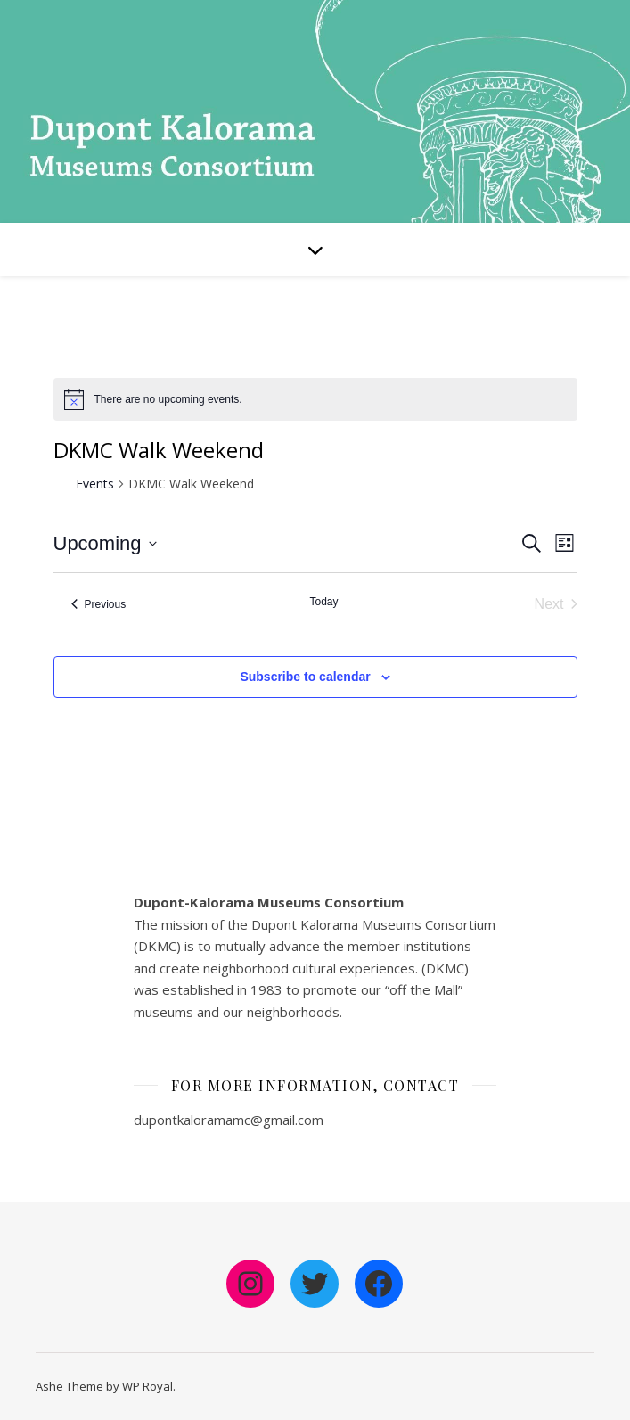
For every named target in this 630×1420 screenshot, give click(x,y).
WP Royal (147, 1386)
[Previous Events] (99, 604)
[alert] (168, 399)
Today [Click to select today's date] (323, 601)
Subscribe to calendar (305, 676)
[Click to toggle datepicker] (105, 543)
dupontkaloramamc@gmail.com (228, 1120)
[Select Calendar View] (564, 543)
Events (95, 483)
